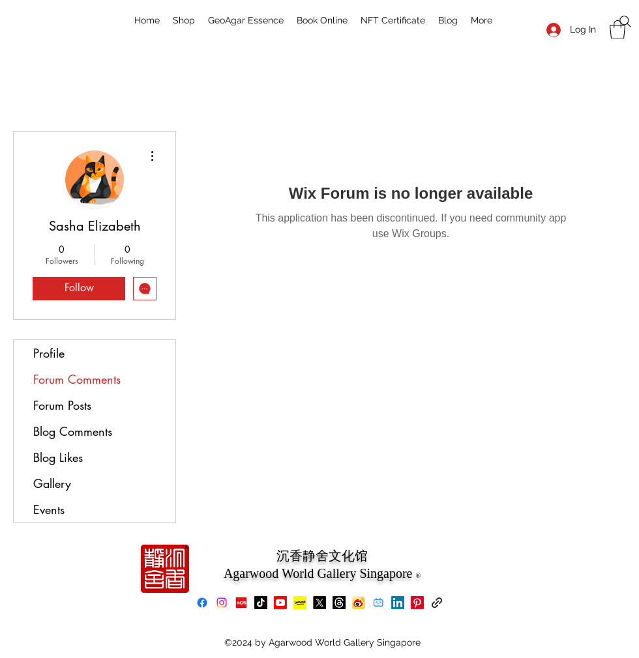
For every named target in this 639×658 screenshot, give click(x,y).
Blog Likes (58, 457)
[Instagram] (221, 602)
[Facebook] (202, 602)
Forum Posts (62, 405)
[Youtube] (280, 602)
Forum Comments (77, 379)
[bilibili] (378, 602)
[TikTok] (260, 602)
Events (49, 509)
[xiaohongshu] (241, 602)
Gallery (52, 483)
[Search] (625, 21)
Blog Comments (72, 431)
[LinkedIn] (397, 602)
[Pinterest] (417, 602)
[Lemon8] (299, 602)
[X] (319, 602)
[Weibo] (358, 602)
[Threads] (339, 602)
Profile (49, 353)
